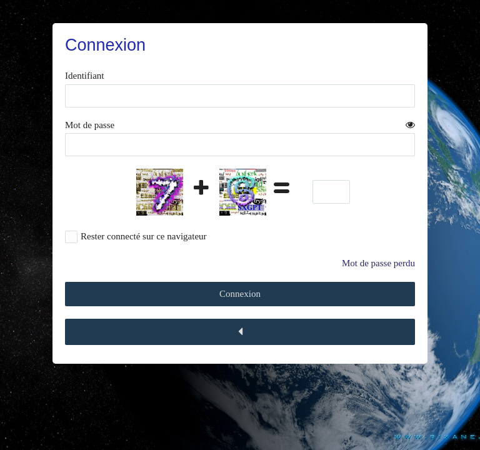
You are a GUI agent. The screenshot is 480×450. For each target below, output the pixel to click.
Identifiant (84, 76)
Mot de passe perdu (378, 263)
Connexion (240, 294)
